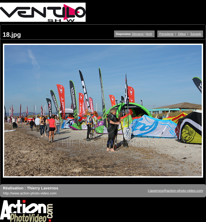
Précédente (166, 33)
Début (182, 33)
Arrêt (149, 33)
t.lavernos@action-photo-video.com (175, 191)
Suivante (195, 33)
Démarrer (138, 33)
